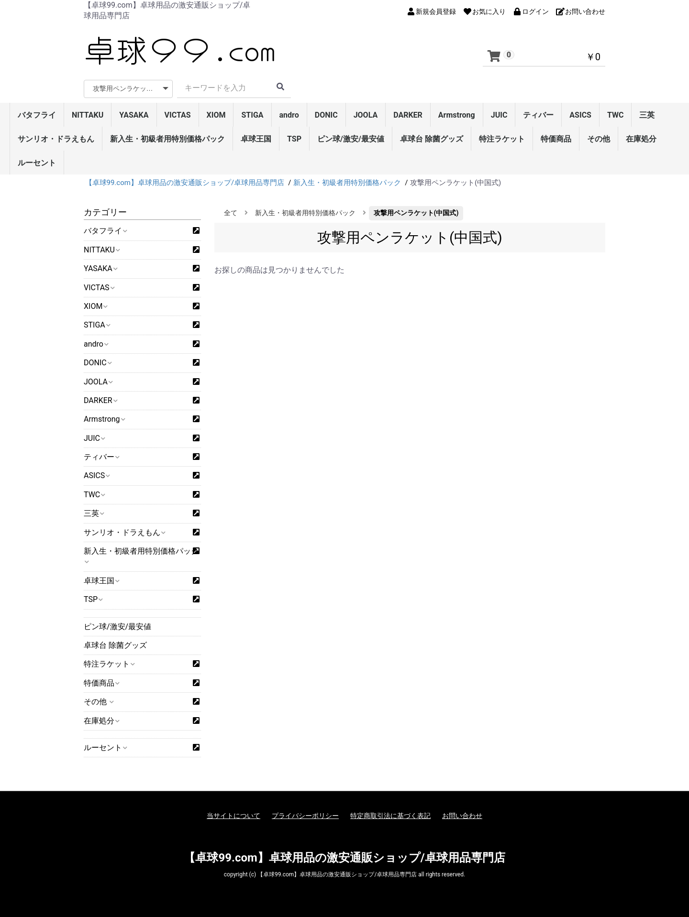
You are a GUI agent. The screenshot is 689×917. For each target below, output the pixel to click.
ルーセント (37, 162)
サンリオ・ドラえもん (56, 138)
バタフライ (37, 115)
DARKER (407, 115)
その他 (598, 138)
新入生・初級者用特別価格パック (167, 138)
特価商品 (556, 138)
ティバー (538, 115)
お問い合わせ (462, 815)
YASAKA (133, 115)
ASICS (580, 115)
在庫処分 (641, 138)
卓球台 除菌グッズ (431, 138)
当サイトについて (233, 815)
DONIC (326, 115)
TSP (294, 138)
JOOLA (366, 115)
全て (230, 213)
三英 (647, 115)
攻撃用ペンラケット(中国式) (416, 213)
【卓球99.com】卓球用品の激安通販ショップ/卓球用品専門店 (344, 857)
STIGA (252, 115)
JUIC (499, 115)
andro (289, 115)
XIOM (216, 115)
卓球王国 (256, 138)
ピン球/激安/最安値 (350, 138)
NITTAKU (87, 115)
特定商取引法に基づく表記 (390, 815)
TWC (615, 115)
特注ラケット (502, 138)
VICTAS (178, 115)
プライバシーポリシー (305, 815)
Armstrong (456, 115)
